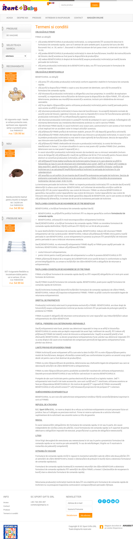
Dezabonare (72, 515)
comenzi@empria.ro (39, 504)
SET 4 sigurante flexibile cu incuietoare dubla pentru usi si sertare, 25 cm (17, 274)
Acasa (9, 17)
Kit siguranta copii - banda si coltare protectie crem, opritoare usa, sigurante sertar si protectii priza (16, 123)
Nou (9, 143)
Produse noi (14, 218)
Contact (78, 17)
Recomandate (15, 66)
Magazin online (95, 17)
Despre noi (22, 17)
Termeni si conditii (10, 513)
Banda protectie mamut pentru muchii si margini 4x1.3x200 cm (16, 200)
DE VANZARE (12, 35)
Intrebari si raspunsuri (57, 17)
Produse (36, 17)
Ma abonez (85, 515)
